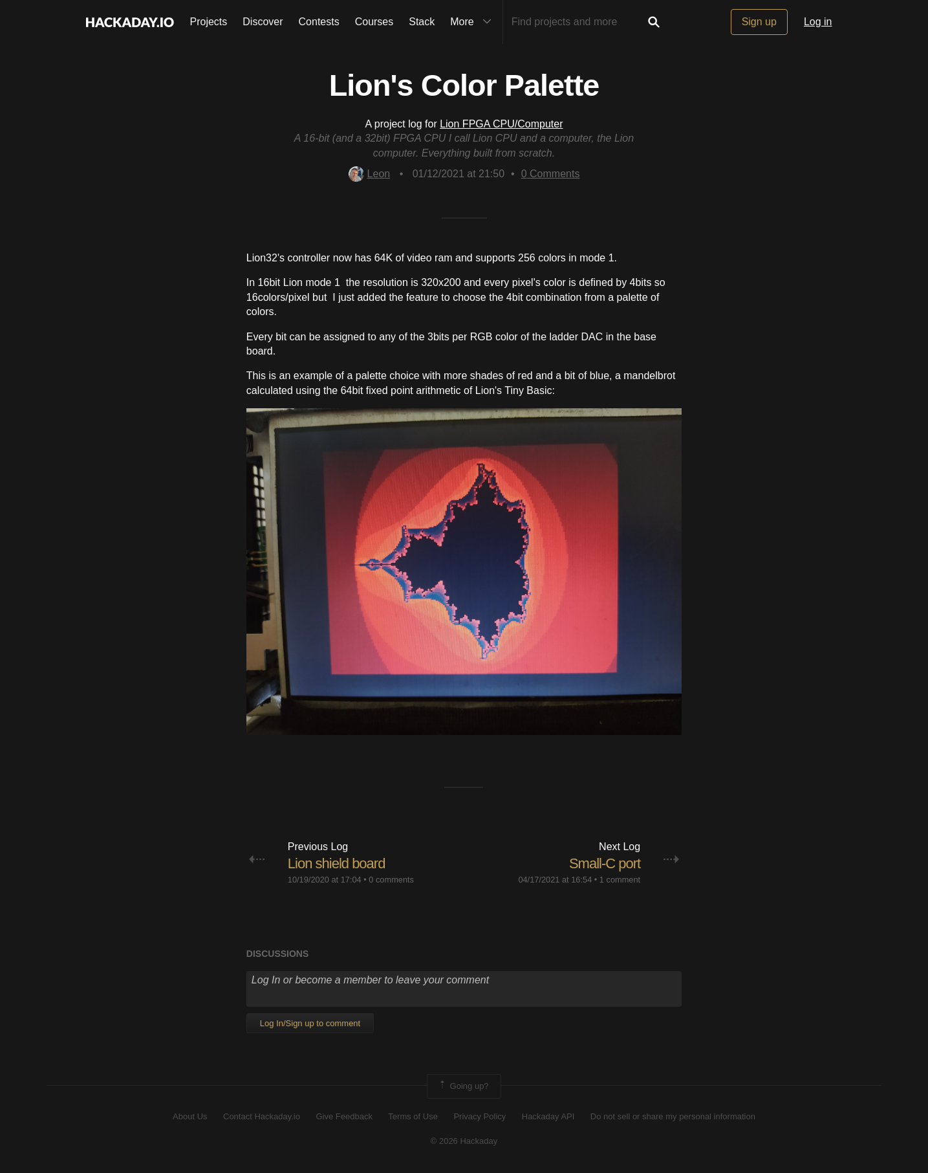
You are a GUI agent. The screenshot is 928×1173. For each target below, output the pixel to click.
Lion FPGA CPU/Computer (501, 123)
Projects (209, 21)
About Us (190, 1116)
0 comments (391, 879)
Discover (263, 21)
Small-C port (604, 863)
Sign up (759, 21)
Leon (370, 173)
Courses (374, 21)
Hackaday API (548, 1116)
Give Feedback (344, 1116)
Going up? (463, 1086)
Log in (818, 21)
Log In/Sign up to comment (310, 1023)
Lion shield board (336, 863)
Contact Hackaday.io (261, 1116)
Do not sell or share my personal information (672, 1116)
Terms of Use (413, 1116)
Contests (319, 21)
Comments (550, 173)
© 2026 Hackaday (464, 1141)
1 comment (619, 879)
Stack (422, 21)
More (473, 22)
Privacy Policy (479, 1116)
